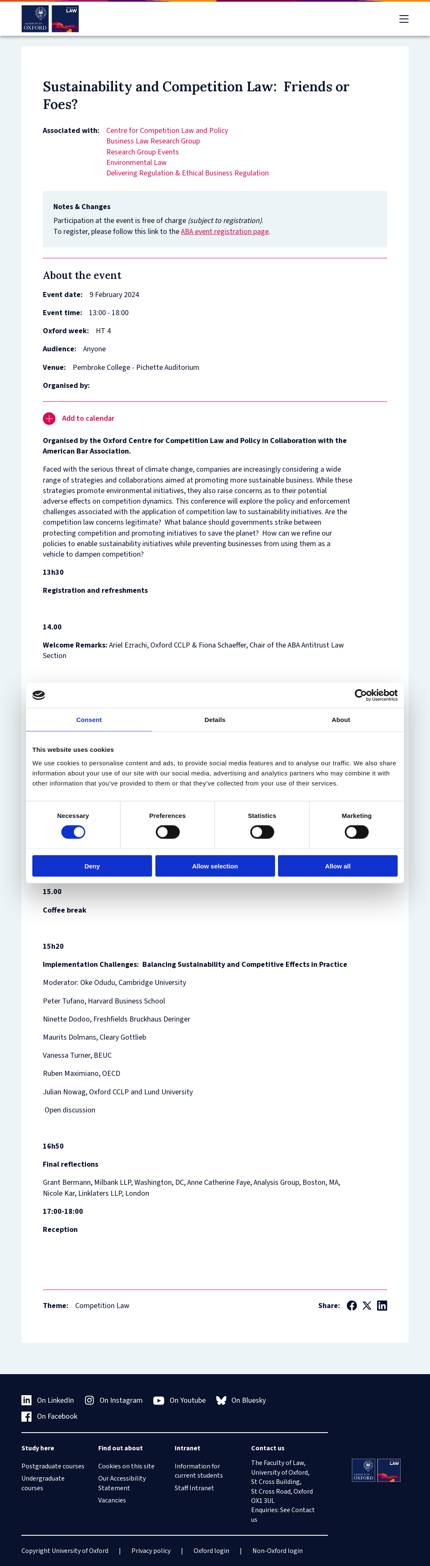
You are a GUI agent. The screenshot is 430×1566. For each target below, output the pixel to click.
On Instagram (113, 1400)
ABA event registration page (225, 231)
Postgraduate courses (52, 1466)
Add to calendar (78, 418)
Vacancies (112, 1500)
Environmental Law (136, 162)
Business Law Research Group (153, 141)
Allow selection (215, 865)
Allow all (338, 865)
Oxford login (211, 1550)
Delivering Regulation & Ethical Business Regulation (187, 173)
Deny (92, 865)
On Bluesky (241, 1400)
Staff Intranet (194, 1488)
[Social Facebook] (352, 1306)
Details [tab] (215, 719)
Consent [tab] (89, 719)
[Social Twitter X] (367, 1306)
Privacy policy (150, 1550)
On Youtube (179, 1400)
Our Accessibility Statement (122, 1483)
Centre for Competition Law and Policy (167, 130)
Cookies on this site (126, 1466)
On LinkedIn (47, 1400)
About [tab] (341, 719)
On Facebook (49, 1416)
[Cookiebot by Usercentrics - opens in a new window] (361, 695)
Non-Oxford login (277, 1550)
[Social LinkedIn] (382, 1306)
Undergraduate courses (43, 1483)
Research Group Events (142, 152)
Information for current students (199, 1471)
